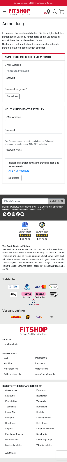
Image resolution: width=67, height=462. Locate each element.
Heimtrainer (10, 423)
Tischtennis (10, 406)
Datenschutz (22, 170)
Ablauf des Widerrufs (45, 374)
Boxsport (9, 417)
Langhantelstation (45, 428)
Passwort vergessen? (16, 89)
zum (11, 344)
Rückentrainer (12, 439)
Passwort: (10, 77)
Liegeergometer (43, 417)
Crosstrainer (11, 390)
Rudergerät (41, 395)
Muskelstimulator (13, 445)
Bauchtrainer (42, 434)
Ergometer (41, 390)
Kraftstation (11, 401)
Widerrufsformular (13, 374)
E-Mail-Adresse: (13, 64)
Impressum (40, 363)
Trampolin (41, 401)
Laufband (10, 395)
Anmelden (12, 96)
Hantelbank (41, 406)
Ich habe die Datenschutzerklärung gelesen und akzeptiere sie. (34, 164)
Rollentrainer (42, 423)
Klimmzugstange (44, 439)
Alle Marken (10, 453)
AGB (11, 170)
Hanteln (40, 412)
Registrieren (13, 177)
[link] (5, 214)
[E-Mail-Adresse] (25, 201)
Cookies (8, 363)
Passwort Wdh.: (13, 149)
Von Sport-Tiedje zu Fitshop (16, 246)
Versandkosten (11, 369)
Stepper (9, 428)
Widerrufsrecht (42, 369)
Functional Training (14, 434)
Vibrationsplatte (44, 445)
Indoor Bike (10, 412)
